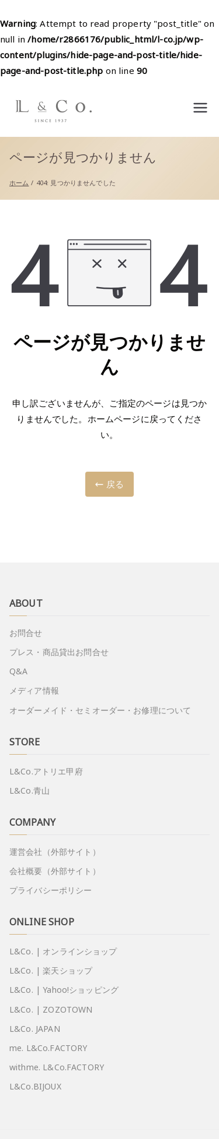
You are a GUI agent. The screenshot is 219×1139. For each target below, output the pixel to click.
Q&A (18, 671)
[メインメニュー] (200, 108)
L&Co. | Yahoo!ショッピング (64, 989)
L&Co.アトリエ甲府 (46, 771)
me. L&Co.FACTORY (48, 1047)
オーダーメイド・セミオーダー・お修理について (100, 710)
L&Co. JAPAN (34, 1028)
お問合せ (26, 632)
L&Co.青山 (29, 790)
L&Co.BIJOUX (35, 1086)
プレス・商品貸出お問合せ (59, 651)
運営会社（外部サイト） (54, 851)
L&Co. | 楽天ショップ (50, 970)
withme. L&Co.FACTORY (56, 1067)
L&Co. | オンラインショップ (63, 951)
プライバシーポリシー (50, 890)
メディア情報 (34, 690)
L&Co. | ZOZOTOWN (50, 1009)
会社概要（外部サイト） (54, 870)
